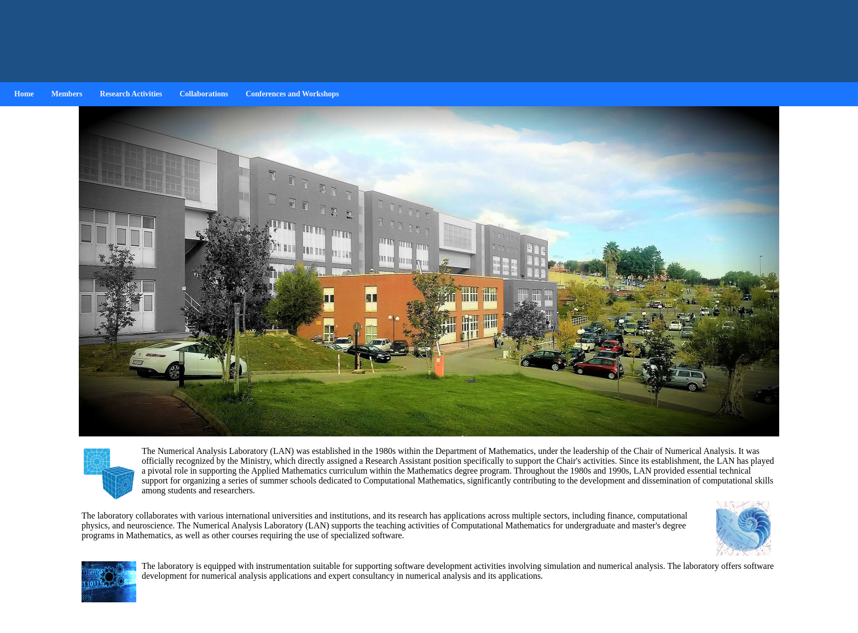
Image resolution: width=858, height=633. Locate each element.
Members (67, 94)
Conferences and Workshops (292, 94)
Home (24, 94)
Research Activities (131, 94)
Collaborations (203, 94)
